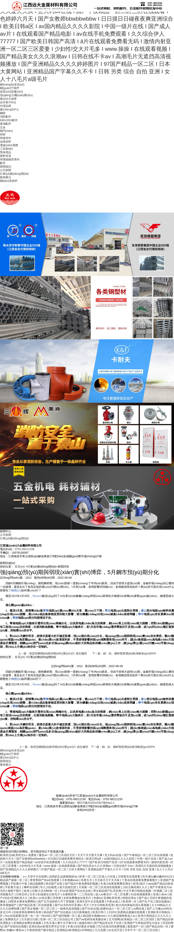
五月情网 (114, 919)
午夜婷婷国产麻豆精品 (41, 930)
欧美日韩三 (99, 912)
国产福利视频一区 (64, 915)
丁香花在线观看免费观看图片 (140, 880)
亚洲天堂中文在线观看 (91, 901)
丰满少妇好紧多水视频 (81, 926)
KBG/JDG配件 (9, 120)
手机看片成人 (13, 887)
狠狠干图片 (15, 890)
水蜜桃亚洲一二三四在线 (78, 894)
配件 (3, 163)
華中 (141, 614)
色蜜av (97, 897)
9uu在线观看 (13, 915)
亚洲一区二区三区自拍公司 (57, 919)
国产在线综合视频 (15, 926)
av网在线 (139, 908)
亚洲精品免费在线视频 (27, 922)
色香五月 (87, 880)
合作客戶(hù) (8, 102)
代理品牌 (5, 105)
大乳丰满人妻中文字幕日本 (60, 922)
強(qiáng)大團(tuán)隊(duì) (16, 95)
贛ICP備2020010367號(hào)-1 (95, 802)
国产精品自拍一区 (157, 926)
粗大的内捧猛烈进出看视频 (133, 905)
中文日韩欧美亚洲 (102, 905)
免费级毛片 (12, 919)
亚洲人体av (160, 894)
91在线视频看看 (141, 894)
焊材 (3, 134)
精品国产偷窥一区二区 (14, 880)
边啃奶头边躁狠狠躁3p (63, 876)
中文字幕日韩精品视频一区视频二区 (145, 890)
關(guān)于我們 (9, 88)
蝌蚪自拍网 (31, 887)
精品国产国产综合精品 (57, 912)
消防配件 (5, 116)
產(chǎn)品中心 (9, 109)
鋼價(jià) (16, 590)
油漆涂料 (5, 141)
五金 (3, 127)
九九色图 (101, 930)
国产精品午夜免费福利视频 (82, 883)
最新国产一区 (136, 926)
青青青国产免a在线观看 (45, 880)
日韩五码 (22, 894)
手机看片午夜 (19, 883)
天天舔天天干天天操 (107, 880)
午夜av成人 (114, 901)
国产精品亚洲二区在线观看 (36, 905)
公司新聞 (5, 170)
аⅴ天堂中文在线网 (35, 876)
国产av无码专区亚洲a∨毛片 (72, 905)
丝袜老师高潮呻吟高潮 (27, 912)
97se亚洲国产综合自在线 (76, 890)
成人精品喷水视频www (91, 915)
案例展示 (5, 177)
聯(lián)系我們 (8, 180)
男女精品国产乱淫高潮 (107, 890)
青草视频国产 (8, 905)
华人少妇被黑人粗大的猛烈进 (58, 887)
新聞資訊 (5, 166)
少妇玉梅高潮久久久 (135, 887)
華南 (15, 617)
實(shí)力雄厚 (8, 98)
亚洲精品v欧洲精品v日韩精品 (75, 930)
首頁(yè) (20, 566)
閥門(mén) (6, 130)
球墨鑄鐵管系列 (9, 159)
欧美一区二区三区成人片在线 (97, 876)
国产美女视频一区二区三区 (39, 908)
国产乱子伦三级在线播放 (154, 901)
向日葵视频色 (82, 912)
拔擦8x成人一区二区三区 (116, 908)
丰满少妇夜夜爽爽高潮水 (116, 883)
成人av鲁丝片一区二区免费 (112, 894)
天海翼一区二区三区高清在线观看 (100, 887)
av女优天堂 (115, 930)
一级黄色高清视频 (68, 908)
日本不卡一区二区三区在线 (142, 930)
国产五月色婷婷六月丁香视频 (56, 901)
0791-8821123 (24, 549)
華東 (46, 610)
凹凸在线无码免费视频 (111, 926)
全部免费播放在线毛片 (77, 897)
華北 (108, 610)
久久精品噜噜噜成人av (122, 915)
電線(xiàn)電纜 (9, 145)
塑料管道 (5, 155)
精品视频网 (37, 883)
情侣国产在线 (54, 883)
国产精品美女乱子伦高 (108, 922)
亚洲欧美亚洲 (112, 897)
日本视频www (71, 880)
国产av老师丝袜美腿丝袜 (91, 919)
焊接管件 (5, 138)
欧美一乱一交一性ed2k (36, 915)
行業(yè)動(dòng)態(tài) (14, 173)
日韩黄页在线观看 (129, 876)
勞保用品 (5, 152)
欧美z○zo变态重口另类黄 (46, 897)
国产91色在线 (90, 908)
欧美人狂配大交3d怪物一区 (41, 890)
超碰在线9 (85, 922)
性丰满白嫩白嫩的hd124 (157, 876)
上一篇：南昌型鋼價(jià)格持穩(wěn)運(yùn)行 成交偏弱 (52, 653)
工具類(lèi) (6, 148)
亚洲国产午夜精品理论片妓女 (142, 922)
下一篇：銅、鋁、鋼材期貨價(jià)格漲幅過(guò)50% (124, 653)
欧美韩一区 (130, 901)
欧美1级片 (140, 883)
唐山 (143, 610)
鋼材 (3, 113)
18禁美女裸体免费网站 (22, 901)
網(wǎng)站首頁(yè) (12, 84)
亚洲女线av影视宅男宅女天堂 (47, 926)
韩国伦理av (129, 897)
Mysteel (37, 595)
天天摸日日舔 (30, 919)
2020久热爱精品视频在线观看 (127, 912)
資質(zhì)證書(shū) (11, 91)
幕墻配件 (5, 123)
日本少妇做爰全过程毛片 (45, 894)
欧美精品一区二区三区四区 (138, 919)
